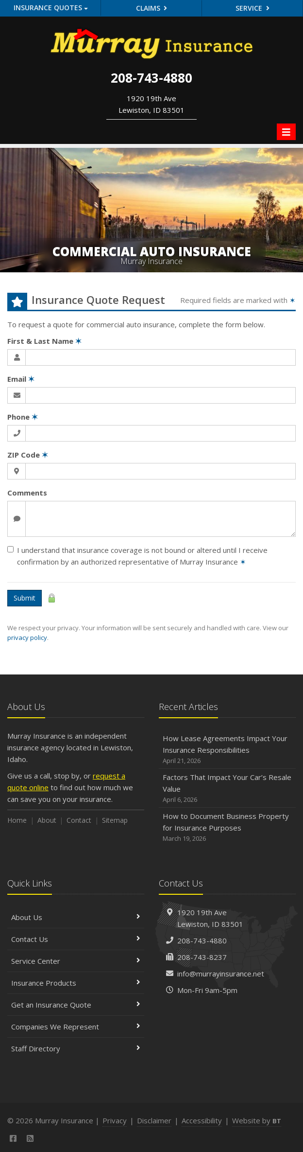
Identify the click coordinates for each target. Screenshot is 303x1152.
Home (17, 820)
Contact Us (75, 939)
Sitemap (115, 820)
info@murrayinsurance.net (220, 973)
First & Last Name (44, 341)
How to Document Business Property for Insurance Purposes (227, 827)
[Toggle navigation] (286, 132)
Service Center (75, 961)
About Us (75, 917)
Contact (79, 820)
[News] (30, 1138)
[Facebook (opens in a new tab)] (13, 1138)
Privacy (114, 1120)
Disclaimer (154, 1120)
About (46, 820)
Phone (22, 417)
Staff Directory (75, 1048)
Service (252, 8)
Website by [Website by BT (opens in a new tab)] (256, 1120)
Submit (24, 598)
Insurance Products (75, 983)
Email (20, 379)
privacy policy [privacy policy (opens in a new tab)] (27, 637)
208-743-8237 (202, 957)
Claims (152, 8)
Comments (27, 492)
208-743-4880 (202, 940)
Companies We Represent (75, 1026)
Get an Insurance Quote (75, 1005)
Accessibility (202, 1120)
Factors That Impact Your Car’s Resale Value (227, 788)
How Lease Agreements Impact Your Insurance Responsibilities (227, 749)
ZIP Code (27, 455)
